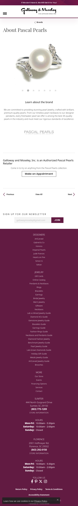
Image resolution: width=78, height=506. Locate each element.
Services (38, 387)
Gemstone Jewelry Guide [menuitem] (39, 320)
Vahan (39, 264)
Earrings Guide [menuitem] (39, 327)
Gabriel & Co (39, 242)
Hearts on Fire (39, 257)
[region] (39, 67)
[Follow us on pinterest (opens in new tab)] (36, 481)
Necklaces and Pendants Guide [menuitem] (39, 335)
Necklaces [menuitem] (39, 309)
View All (38, 194)
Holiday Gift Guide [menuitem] (39, 353)
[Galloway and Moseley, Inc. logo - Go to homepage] (39, 11)
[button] (22, 90)
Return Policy (21, 489)
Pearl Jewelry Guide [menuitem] (39, 346)
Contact (39, 391)
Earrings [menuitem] (39, 294)
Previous (10, 194)
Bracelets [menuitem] (39, 291)
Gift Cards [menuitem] (39, 276)
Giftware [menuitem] (39, 305)
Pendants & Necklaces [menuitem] (39, 283)
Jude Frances (39, 253)
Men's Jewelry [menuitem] (39, 302)
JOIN (57, 220)
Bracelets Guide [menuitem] (39, 324)
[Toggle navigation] (5, 13)
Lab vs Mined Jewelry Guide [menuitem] (39, 313)
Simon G (39, 261)
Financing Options (39, 383)
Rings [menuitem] (39, 287)
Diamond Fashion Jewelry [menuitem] (39, 339)
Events (39, 380)
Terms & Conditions (54, 489)
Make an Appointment (39, 174)
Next (70, 194)
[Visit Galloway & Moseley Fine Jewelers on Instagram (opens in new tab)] (45, 481)
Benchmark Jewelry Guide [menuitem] (39, 342)
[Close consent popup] (58, 500)
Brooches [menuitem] (39, 364)
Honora (39, 246)
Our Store (39, 376)
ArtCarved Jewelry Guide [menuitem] (39, 361)
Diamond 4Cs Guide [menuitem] (39, 316)
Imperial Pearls (39, 249)
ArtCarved (39, 238)
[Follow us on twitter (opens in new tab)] (40, 481)
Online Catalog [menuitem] (39, 279)
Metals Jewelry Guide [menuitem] (39, 357)
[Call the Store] (39, 409)
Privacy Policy (36, 489)
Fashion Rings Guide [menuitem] (39, 331)
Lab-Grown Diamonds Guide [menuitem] (39, 350)
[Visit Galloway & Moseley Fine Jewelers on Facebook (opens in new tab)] (32, 481)
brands (40, 22)
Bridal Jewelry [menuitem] (39, 298)
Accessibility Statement (39, 495)
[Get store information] (39, 412)
